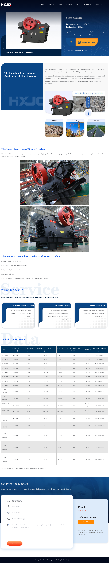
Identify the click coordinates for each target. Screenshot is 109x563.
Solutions (69, 4)
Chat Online (86, 522)
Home (43, 4)
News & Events (86, 4)
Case (77, 4)
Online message (86, 42)
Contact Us (98, 4)
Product (60, 4)
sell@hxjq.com (81, 50)
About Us (51, 4)
